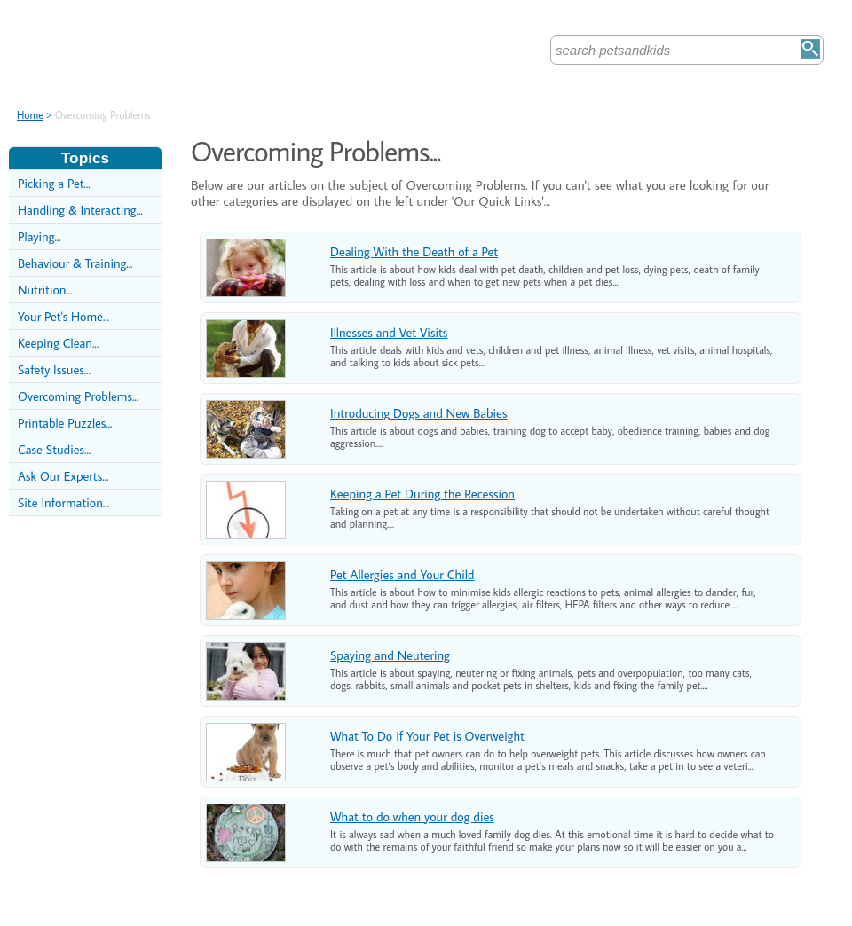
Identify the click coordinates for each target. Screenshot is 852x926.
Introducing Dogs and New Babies (418, 412)
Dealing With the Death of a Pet (414, 251)
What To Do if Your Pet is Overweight (427, 735)
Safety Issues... (54, 369)
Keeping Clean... (58, 342)
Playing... (39, 236)
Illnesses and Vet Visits (388, 332)
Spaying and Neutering (390, 655)
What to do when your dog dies (412, 816)
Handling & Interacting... (80, 209)
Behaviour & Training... (75, 263)
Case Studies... (54, 449)
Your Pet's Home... (63, 316)
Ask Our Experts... (63, 475)
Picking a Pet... (54, 183)
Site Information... (63, 502)
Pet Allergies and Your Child (402, 574)
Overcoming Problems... (78, 396)
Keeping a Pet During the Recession (422, 493)
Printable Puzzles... (65, 422)
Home (30, 115)
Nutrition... (45, 289)
